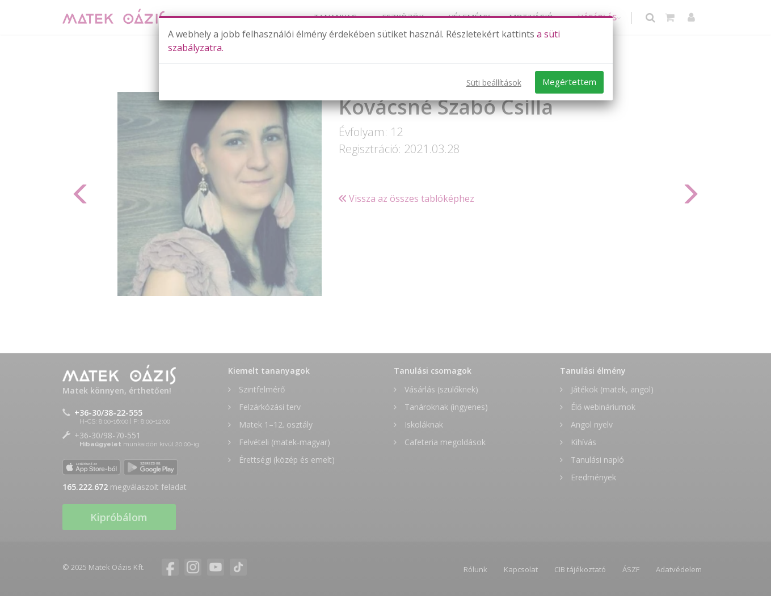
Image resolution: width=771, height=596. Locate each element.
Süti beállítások (493, 82)
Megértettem (569, 81)
